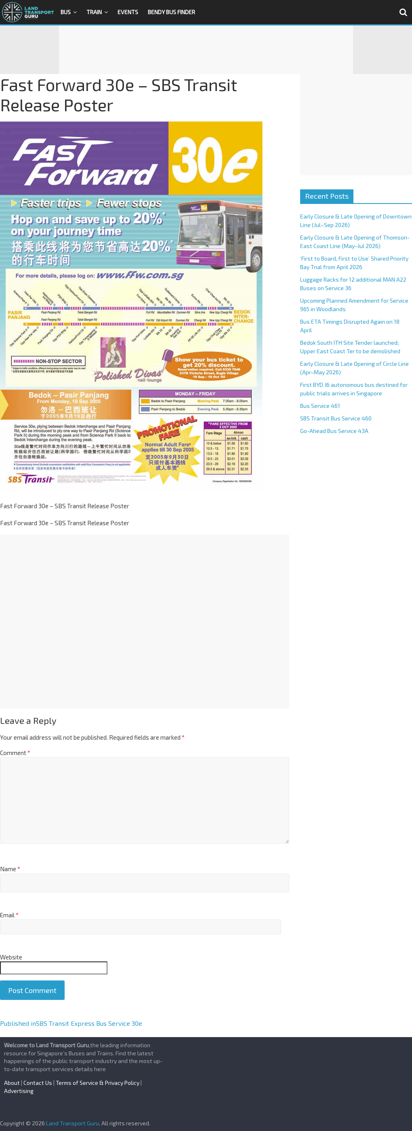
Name (10, 868)
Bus (66, 11)
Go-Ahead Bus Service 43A (334, 430)
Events (128, 11)
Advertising (19, 1090)
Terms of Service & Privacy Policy (97, 1082)
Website (11, 957)
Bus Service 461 (320, 405)
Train (94, 11)
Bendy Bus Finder (171, 11)
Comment (15, 752)
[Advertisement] (206, 49)
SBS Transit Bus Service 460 (336, 418)
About (12, 1082)
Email (9, 915)
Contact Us (37, 1082)
